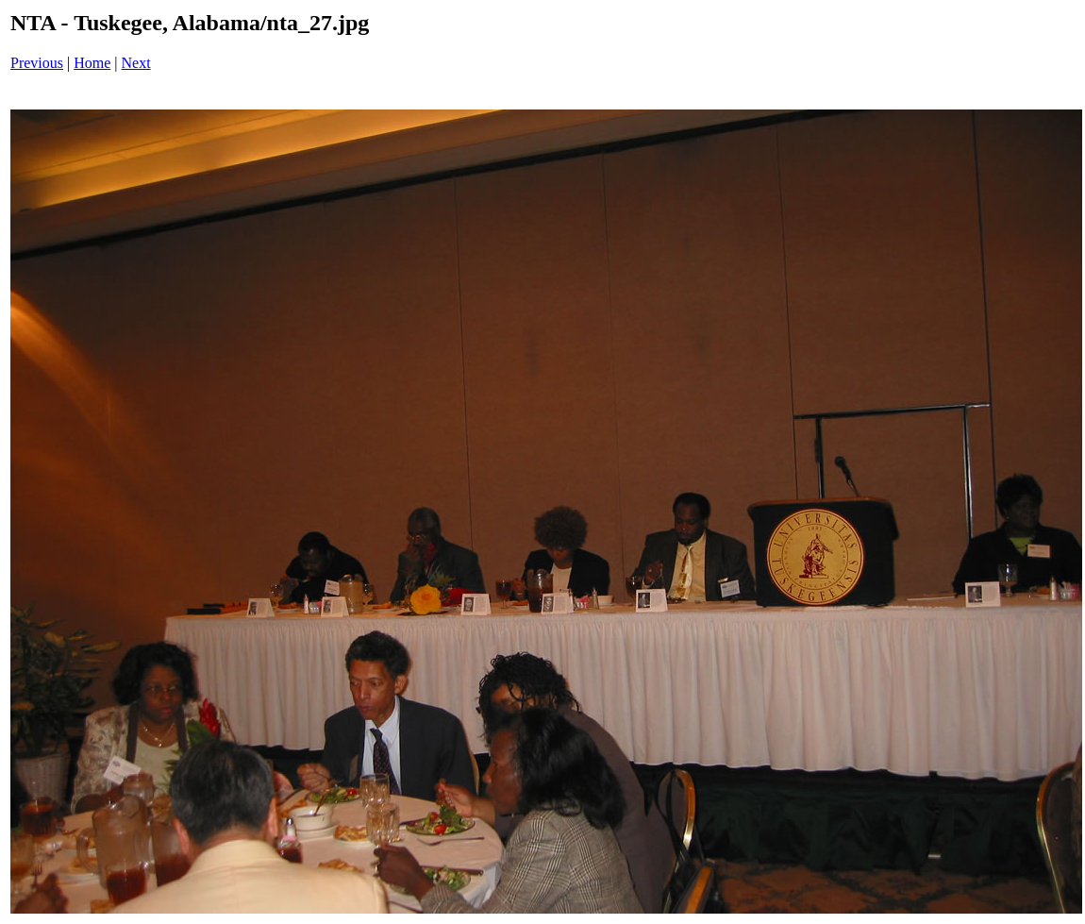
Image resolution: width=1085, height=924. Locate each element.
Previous (36, 63)
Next (136, 63)
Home (92, 63)
